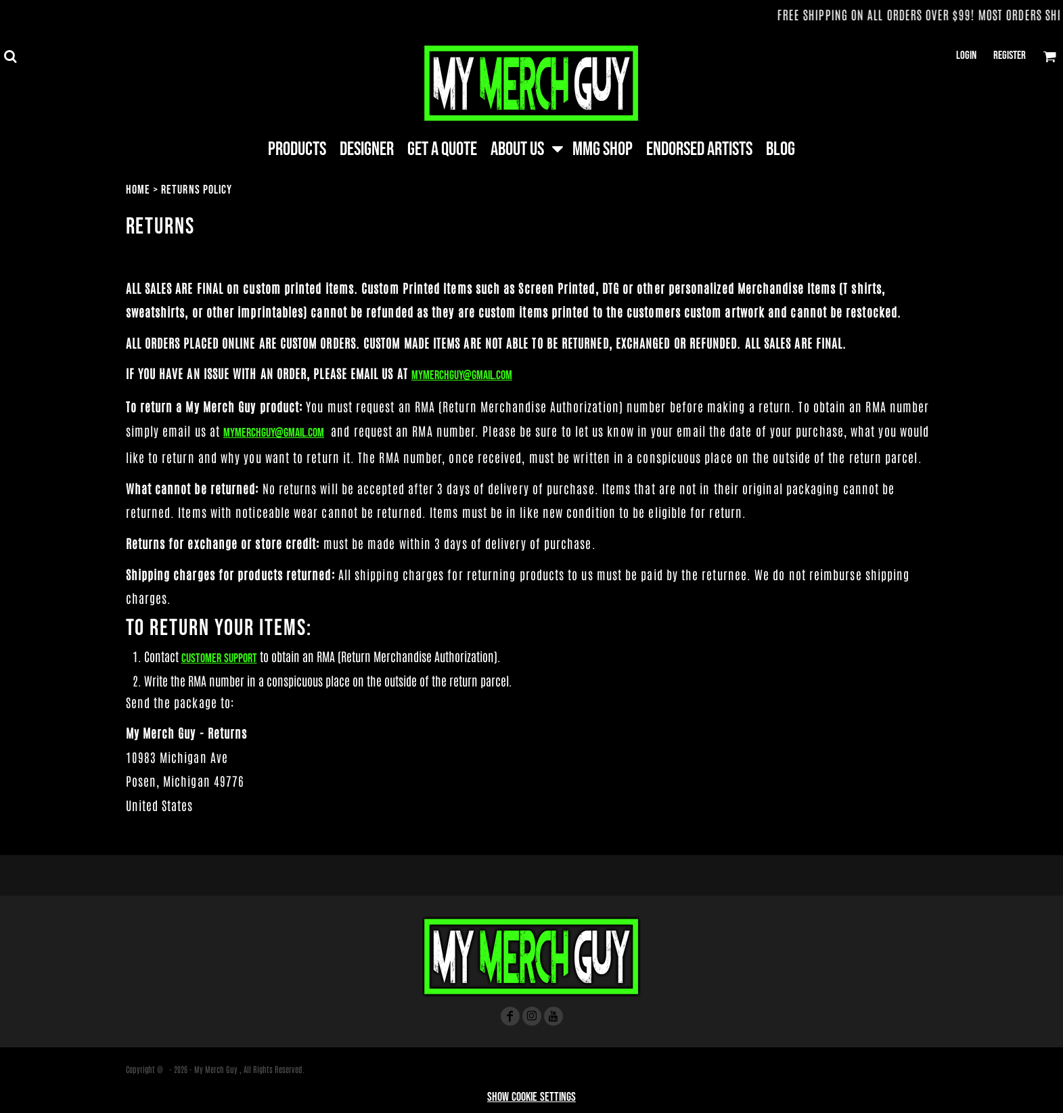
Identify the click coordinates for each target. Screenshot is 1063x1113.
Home (138, 190)
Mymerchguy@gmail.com (461, 375)
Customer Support (219, 658)
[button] (10, 56)
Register (1009, 55)
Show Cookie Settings (531, 1097)
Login (966, 55)
